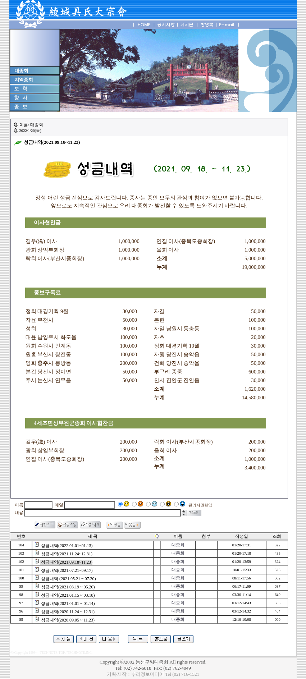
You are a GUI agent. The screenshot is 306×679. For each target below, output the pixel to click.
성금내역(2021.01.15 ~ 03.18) (68, 595)
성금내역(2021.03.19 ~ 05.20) (68, 586)
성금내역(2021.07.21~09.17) (66, 570)
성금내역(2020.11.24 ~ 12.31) (68, 611)
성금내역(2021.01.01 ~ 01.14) (68, 603)
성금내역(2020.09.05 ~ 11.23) (68, 620)
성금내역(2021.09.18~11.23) (66, 562)
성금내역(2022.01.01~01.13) (66, 545)
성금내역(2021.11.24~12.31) (66, 553)
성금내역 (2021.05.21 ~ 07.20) (68, 578)
